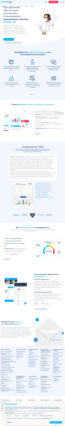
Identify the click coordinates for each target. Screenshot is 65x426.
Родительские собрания (34, 359)
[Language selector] (62, 2)
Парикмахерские (19, 353)
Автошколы (55, 378)
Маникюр (18, 357)
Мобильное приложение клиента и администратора (8, 390)
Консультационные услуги (21, 381)
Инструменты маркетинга (6, 368)
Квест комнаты (44, 381)
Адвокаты (43, 367)
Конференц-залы (44, 390)
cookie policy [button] (13, 409)
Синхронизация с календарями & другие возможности (8, 362)
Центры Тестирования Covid (58, 364)
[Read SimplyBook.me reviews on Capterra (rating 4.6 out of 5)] (16, 216)
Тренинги (18, 382)
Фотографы (43, 382)
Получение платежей (5, 364)
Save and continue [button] (56, 422)
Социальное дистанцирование (57, 367)
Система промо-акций (5, 365)
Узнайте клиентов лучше (6, 357)
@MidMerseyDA (41, 183)
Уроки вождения (57, 376)
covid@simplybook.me (13, 329)
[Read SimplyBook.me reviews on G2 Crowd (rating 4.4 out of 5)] (49, 216)
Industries (12, 6)
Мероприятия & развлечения (44, 377)
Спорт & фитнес (32, 376)
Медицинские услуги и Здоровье (58, 350)
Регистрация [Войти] (53, 2)
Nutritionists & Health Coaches (57, 372)
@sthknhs (38, 188)
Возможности (20, 6)
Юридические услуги (45, 365)
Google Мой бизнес (5, 379)
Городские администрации (44, 358)
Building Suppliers (44, 370)
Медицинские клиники (58, 356)
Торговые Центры (44, 354)
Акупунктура (55, 359)
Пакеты (2, 376)
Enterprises (4, 6)
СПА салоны (18, 354)
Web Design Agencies (45, 368)
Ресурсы (32, 6)
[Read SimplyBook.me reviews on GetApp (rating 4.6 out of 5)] (24, 216)
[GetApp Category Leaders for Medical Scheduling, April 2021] (32, 215)
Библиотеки (31, 357)
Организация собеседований (44, 363)
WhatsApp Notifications (5, 388)
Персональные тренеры (34, 378)
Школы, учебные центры (34, 356)
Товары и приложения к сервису (8, 355)
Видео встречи (4, 385)
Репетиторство (32, 360)
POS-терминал (4, 374)
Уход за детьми (32, 366)
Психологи (55, 362)
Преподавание (32, 362)
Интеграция (3, 386)
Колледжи (31, 354)
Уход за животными (20, 385)
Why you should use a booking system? (7, 372)
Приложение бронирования (7, 370)
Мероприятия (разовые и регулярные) (46, 388)
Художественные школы (46, 379)
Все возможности (32, 94)
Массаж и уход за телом (58, 352)
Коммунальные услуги (21, 390)
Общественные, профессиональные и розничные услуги (46, 351)
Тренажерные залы (33, 380)
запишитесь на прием (24, 329)
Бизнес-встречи (44, 391)
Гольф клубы (31, 384)
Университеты (32, 352)
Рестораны (43, 386)
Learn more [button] (9, 422)
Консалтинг (18, 384)
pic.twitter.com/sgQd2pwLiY (42, 194)
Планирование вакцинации (56, 370)
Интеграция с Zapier (5, 377)
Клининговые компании (21, 392)
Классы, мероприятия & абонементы (6, 354)
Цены (26, 6)
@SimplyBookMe (39, 189)
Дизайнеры (18, 388)
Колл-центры (43, 359)
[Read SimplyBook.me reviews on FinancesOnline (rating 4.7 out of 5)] (40, 216)
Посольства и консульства (46, 355)
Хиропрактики (56, 357)
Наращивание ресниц (21, 351)
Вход (46, 2)
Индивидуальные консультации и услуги (20, 377)
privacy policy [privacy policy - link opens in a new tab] (49, 407)
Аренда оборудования (45, 384)
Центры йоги (31, 383)
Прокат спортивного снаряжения (33, 387)
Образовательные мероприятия (32, 364)
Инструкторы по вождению (56, 380)
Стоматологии (56, 354)
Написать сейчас (49, 343)
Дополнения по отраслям (6, 351)
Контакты (37, 133)
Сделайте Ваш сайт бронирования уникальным (7, 359)
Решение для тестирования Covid (13, 42)
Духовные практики (20, 387)
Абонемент (3, 383)
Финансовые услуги (45, 361)
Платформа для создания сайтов (8, 367)
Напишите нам (8, 39)
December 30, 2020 (48, 197)
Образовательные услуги (33, 350)
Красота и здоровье (21, 349)
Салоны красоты (19, 356)
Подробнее (7, 259)
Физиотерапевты (56, 360)
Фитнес (30, 381)
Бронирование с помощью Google (6, 381)
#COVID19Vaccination (41, 186)
